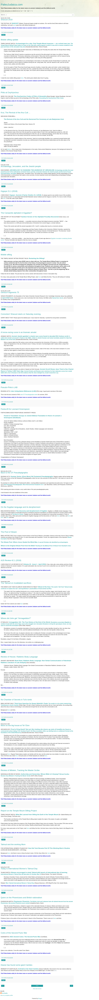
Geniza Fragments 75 (10, 292)
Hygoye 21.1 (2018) (9, 191)
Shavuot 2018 (6, 20)
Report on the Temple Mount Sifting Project (19, 811)
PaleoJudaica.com (12, 4)
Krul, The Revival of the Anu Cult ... (15, 113)
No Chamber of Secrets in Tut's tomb (16, 700)
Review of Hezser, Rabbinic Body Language (19, 657)
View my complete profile (6, 995)
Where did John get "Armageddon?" (16, 618)
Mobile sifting (6, 255)
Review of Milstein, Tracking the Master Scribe (20, 770)
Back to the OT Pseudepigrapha (14, 473)
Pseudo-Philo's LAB (9, 387)
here (22, 78)
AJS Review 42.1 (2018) (11, 560)
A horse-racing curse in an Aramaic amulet (18, 332)
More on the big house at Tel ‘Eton (15, 725)
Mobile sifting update (9, 40)
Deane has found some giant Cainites (16, 965)
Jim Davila (4, 993)
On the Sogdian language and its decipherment (20, 507)
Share (3, 34)
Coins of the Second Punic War (14, 933)
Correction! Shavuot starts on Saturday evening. (21, 314)
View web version (37, 988)
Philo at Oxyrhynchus (10, 92)
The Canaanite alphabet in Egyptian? (16, 213)
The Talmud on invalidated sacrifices (16, 583)
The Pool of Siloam (9, 532)
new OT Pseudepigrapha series (29, 394)
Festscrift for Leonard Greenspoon (15, 409)
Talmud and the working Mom (13, 844)
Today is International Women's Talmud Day (19, 869)
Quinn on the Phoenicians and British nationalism (21, 898)
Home (37, 985)
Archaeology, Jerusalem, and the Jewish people (21, 166)
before (9, 149)
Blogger (40, 998)
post (15, 25)
